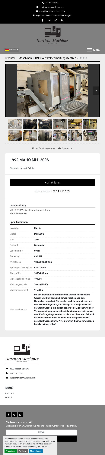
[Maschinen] (25, 58)
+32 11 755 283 (52, 3)
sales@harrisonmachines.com (52, 11)
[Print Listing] (66, 148)
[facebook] (42, 20)
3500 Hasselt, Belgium (19, 369)
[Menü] (89, 49)
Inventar (8, 393)
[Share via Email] (43, 148)
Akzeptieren (10, 451)
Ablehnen (22, 451)
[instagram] (49, 20)
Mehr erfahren (35, 451)
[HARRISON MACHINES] (22, 354)
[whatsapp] (55, 20)
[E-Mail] (41, 432)
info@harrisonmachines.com (52, 7)
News (7, 397)
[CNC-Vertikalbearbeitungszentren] (55, 58)
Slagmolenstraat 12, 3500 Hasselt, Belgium (54, 15)
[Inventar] (10, 58)
